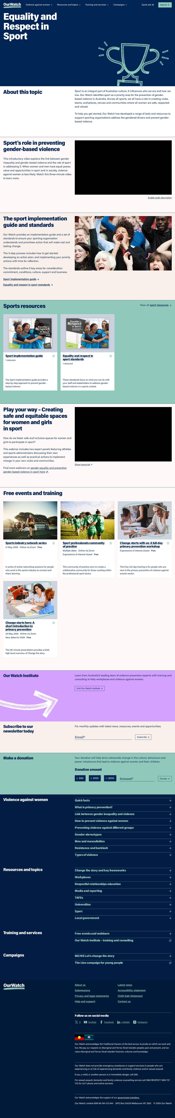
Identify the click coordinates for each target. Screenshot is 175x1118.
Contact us (124, 1001)
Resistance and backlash (123, 848)
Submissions (82, 990)
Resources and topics (69, 5)
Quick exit (148, 5)
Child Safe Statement (130, 996)
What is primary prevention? (123, 807)
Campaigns (120, 5)
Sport (123, 911)
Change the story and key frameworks (123, 870)
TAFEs (123, 897)
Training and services (97, 5)
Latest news (125, 985)
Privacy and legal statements (92, 996)
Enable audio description (160, 198)
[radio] (77, 778)
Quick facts (123, 800)
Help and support (85, 1001)
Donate (165, 779)
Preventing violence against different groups (123, 827)
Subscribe (143, 737)
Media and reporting (123, 891)
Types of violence (123, 855)
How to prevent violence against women (123, 821)
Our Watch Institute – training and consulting (123, 940)
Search (165, 5)
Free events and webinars (123, 933)
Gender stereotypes (123, 834)
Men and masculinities (123, 841)
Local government (123, 918)
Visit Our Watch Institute (89, 688)
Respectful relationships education (123, 884)
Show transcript (84, 465)
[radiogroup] (95, 778)
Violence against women (39, 5)
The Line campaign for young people (123, 963)
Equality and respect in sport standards (28, 285)
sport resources (161, 305)
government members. (128, 1098)
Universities (123, 904)
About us (80, 985)
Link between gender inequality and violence (123, 814)
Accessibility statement (132, 990)
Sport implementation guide (21, 279)
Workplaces (123, 877)
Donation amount (88, 769)
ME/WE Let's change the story (123, 956)
